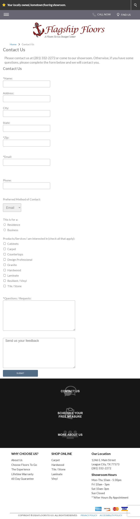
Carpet (11, 249)
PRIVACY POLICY (89, 515)
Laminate (13, 275)
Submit (20, 373)
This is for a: (10, 219)
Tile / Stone (14, 286)
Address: (8, 93)
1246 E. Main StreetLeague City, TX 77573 (105, 462)
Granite (12, 265)
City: (6, 108)
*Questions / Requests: (17, 298)
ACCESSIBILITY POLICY (111, 515)
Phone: (7, 180)
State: (6, 122)
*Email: (7, 156)
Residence (13, 224)
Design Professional (19, 259)
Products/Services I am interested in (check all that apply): (39, 238)
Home (13, 44)
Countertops (15, 254)
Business (12, 230)
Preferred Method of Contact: (22, 199)
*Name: (8, 78)
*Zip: (6, 137)
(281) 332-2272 (101, 468)
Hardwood (14, 270)
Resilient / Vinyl (17, 280)
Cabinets (13, 243)
